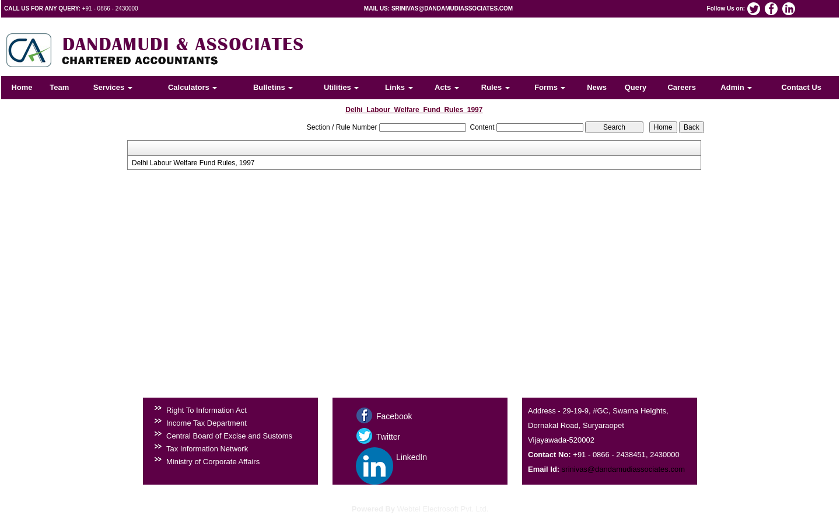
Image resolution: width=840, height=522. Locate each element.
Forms (549, 87)
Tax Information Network (207, 448)
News (597, 87)
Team (59, 87)
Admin (736, 87)
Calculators (192, 87)
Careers (681, 87)
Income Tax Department (206, 423)
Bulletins (273, 87)
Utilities (341, 87)
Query (636, 87)
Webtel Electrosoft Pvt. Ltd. (443, 508)
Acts (447, 87)
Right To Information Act (206, 410)
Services (112, 87)
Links (399, 87)
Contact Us (801, 87)
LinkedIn (411, 457)
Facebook (394, 416)
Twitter (388, 436)
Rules (495, 87)
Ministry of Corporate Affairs (213, 461)
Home (21, 87)
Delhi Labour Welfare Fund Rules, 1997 (193, 163)
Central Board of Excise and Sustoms (229, 435)
